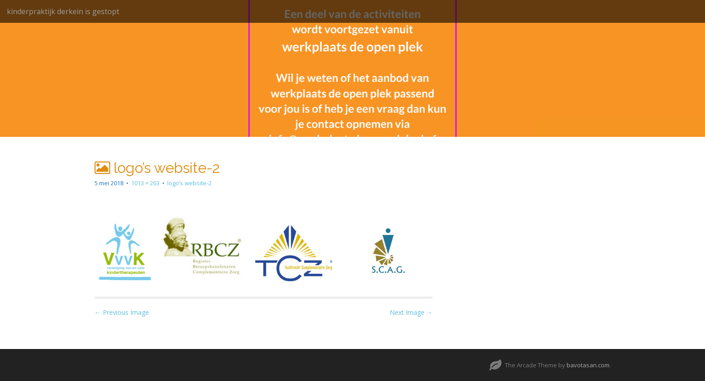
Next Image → (411, 312)
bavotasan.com (588, 365)
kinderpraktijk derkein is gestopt (63, 11)
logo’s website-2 (189, 183)
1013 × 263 (145, 183)
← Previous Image (122, 312)
